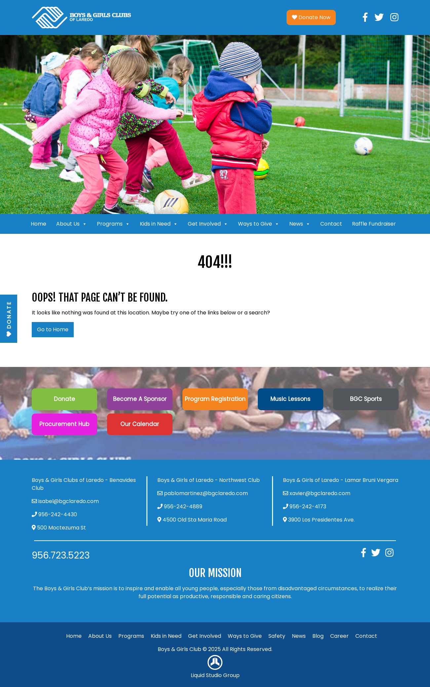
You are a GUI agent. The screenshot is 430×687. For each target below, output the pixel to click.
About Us (71, 224)
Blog (318, 636)
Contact (331, 224)
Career (339, 636)
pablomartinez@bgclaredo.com (206, 493)
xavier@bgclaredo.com (320, 493)
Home (38, 224)
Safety (276, 636)
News (299, 224)
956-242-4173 (308, 506)
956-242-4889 (183, 506)
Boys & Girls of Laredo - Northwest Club (208, 480)
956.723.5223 (61, 555)
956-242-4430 (57, 514)
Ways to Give (258, 224)
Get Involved (208, 224)
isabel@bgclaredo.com (68, 501)
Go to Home (52, 329)
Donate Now (311, 17)
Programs (113, 224)
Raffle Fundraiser (374, 224)
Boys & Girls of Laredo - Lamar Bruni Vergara (340, 480)
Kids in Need (159, 224)
